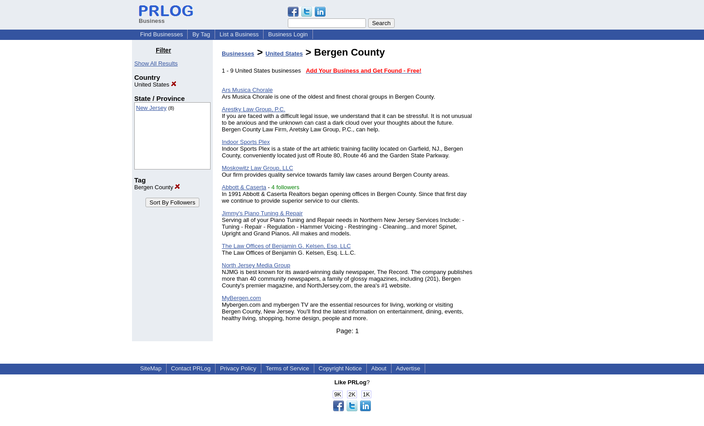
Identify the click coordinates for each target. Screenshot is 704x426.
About (379, 368)
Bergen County (157, 187)
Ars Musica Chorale (247, 90)
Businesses (238, 53)
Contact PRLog (191, 368)
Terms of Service (287, 368)
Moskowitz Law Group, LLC (257, 168)
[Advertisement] (526, 181)
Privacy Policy (238, 368)
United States (155, 84)
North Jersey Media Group (256, 265)
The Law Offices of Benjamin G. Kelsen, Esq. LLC (286, 246)
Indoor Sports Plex (246, 142)
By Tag (201, 34)
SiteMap (151, 368)
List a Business (239, 34)
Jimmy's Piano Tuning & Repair (262, 213)
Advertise (408, 368)
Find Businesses (161, 34)
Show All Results (156, 63)
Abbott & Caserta (244, 187)
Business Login (288, 34)
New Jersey (151, 107)
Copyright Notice (340, 368)
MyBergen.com (241, 298)
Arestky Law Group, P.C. (253, 109)
